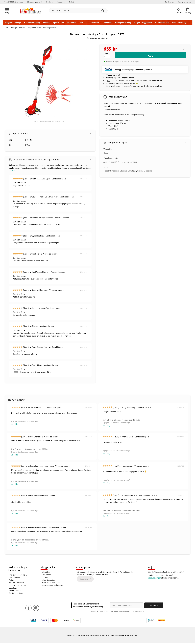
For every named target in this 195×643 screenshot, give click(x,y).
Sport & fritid (58, 23)
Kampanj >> (61, 2)
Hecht (105, 153)
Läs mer (12, 171)
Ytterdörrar (71, 23)
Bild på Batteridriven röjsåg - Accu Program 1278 (49, 122)
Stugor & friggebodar (143, 23)
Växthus (83, 23)
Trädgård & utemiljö (12, 23)
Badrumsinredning (32, 23)
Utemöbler (107, 23)
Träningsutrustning (123, 23)
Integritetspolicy (48, 580)
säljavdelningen (154, 578)
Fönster (46, 23)
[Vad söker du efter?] (78, 10)
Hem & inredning (179, 23)
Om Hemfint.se (47, 575)
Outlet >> (72, 2)
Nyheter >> (49, 2)
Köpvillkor (46, 572)
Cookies (45, 577)
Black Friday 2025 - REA (51, 582)
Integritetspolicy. (137, 611)
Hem (6, 28)
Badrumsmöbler (162, 23)
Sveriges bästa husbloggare (52, 585)
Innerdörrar (94, 23)
